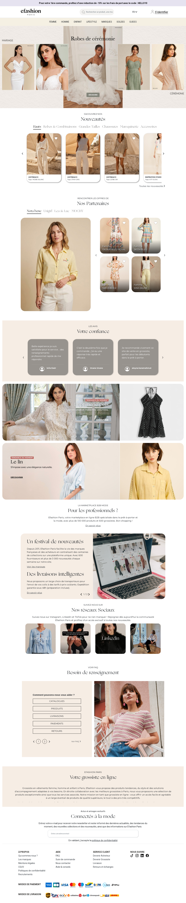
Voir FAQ (76, 741)
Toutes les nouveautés (152, 186)
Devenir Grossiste (101, 859)
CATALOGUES (57, 701)
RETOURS (56, 731)
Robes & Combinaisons (60, 126)
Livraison (97, 863)
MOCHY (77, 211)
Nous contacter (63, 863)
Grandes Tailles (89, 126)
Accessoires (149, 126)
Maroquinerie (129, 126)
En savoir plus (93, 525)
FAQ (58, 855)
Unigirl (48, 211)
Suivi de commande (65, 859)
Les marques (24, 859)
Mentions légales (26, 863)
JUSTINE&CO (33, 177)
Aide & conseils (63, 867)
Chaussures (110, 126)
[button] (81, 594)
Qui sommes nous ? (28, 855)
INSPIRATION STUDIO (153, 177)
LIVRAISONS (57, 716)
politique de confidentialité (105, 840)
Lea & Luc (61, 211)
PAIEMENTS (57, 723)
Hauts (37, 126)
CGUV (21, 867)
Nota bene (34, 211)
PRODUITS (57, 708)
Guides (133, 22)
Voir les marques (36, 566)
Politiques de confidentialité (31, 870)
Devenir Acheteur (101, 855)
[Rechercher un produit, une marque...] (100, 12)
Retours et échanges (103, 867)
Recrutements (25, 874)
